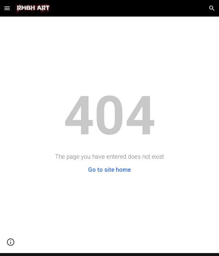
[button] (7, 8)
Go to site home (109, 169)
